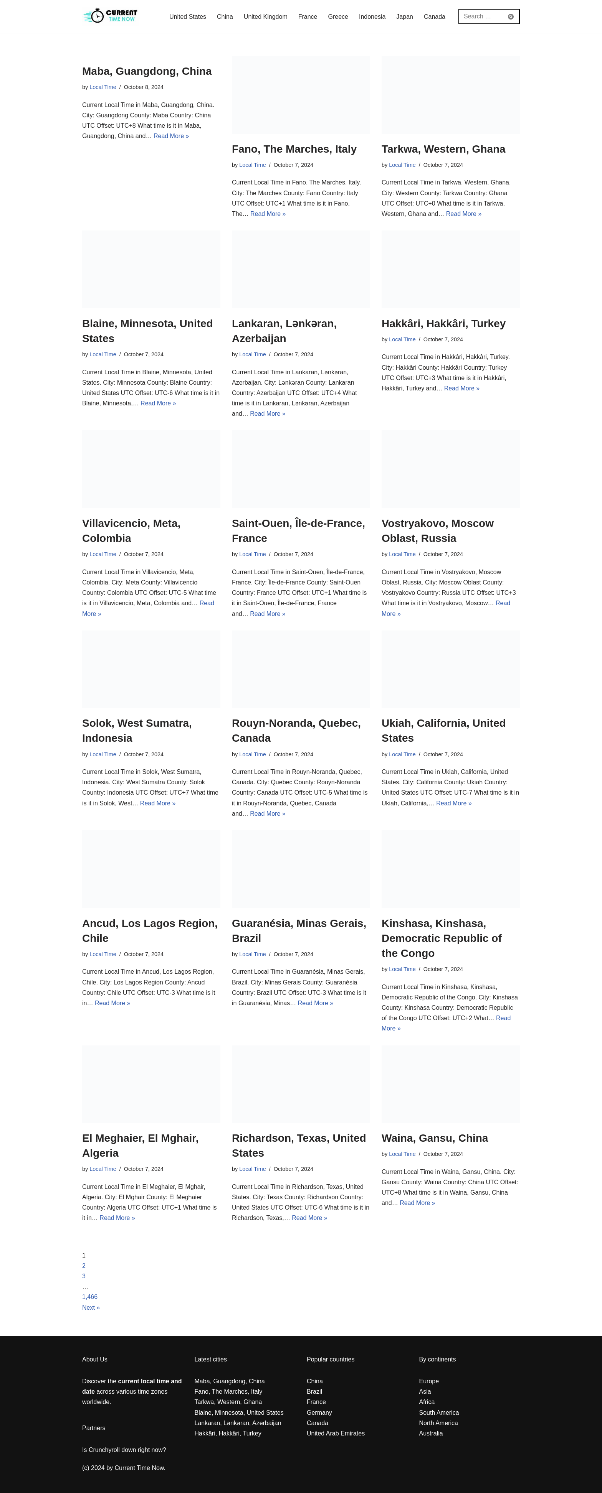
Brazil (314, 1391)
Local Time (102, 87)
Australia (431, 1433)
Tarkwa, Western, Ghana (444, 149)
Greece (338, 16)
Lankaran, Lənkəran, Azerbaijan (238, 1423)
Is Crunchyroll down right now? (124, 1450)
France (308, 16)
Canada (434, 16)
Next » (91, 1307)
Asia (425, 1391)
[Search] (480, 16)
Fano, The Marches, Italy (294, 149)
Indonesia (372, 16)
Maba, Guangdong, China (147, 71)
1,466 (90, 1297)
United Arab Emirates (336, 1433)
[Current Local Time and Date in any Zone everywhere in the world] (110, 16)
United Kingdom (266, 16)
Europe (429, 1381)
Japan (404, 16)
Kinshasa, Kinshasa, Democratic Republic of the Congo (442, 938)
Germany (319, 1412)
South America (439, 1412)
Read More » (171, 136)
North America (438, 1423)
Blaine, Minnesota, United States (239, 1412)
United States (187, 16)
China (225, 16)
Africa (427, 1402)
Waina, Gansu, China (435, 1138)
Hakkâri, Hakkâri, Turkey (444, 323)
